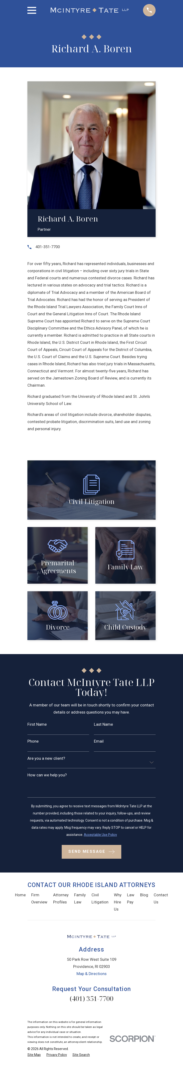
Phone (33, 742)
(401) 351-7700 (91, 998)
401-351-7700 (48, 247)
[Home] (90, 10)
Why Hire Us (118, 902)
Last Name (103, 725)
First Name (37, 725)
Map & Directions (91, 973)
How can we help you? (47, 775)
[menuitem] (34, 1055)
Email (99, 742)
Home (20, 895)
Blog (144, 895)
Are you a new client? (46, 759)
